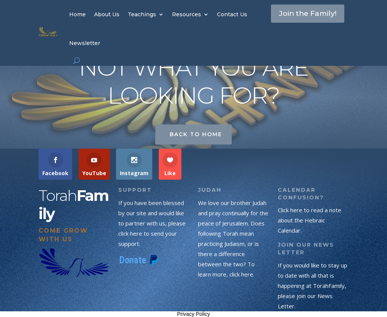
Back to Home (196, 134)
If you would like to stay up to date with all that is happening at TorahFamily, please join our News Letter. (312, 285)
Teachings (142, 14)
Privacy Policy (193, 314)
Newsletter (84, 43)
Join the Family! (295, 20)
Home (77, 14)
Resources (186, 14)
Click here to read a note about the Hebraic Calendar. (309, 220)
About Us (106, 14)
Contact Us (232, 14)
